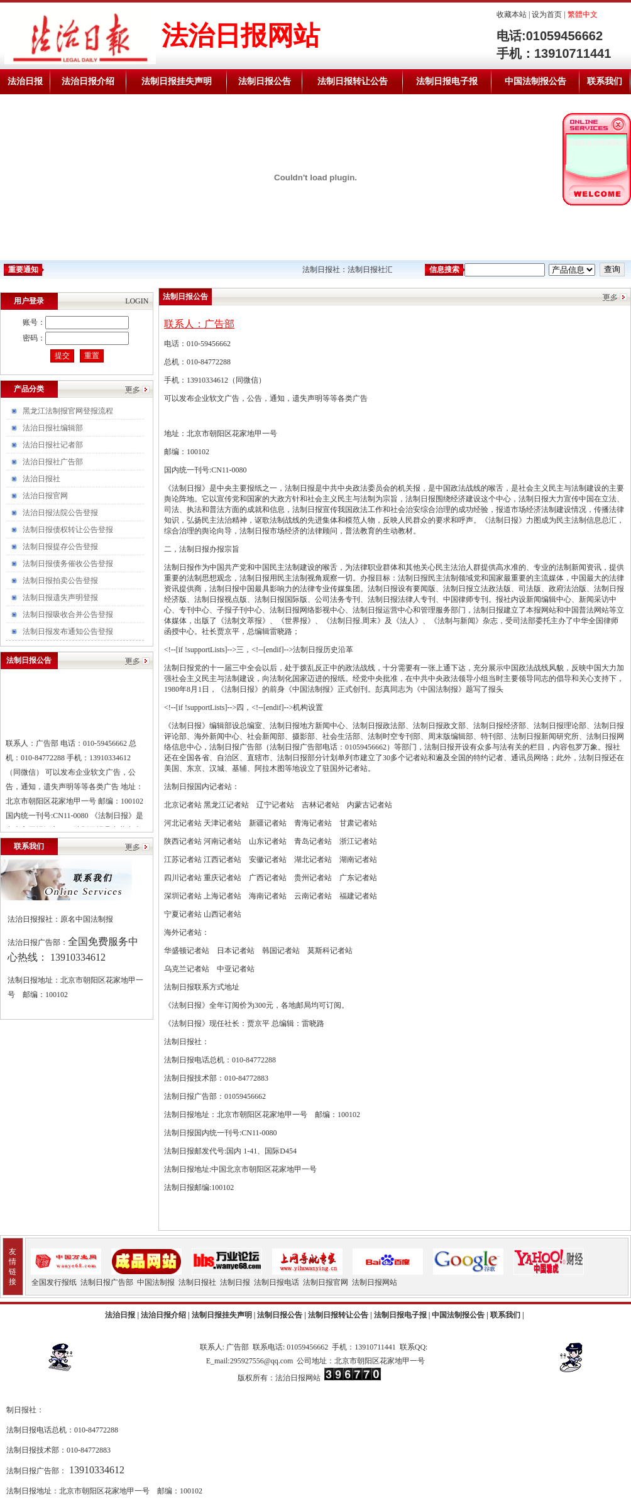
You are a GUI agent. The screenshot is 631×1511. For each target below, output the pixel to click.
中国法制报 (156, 1282)
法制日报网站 (374, 1282)
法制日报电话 (276, 1282)
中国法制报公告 (535, 81)
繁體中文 (583, 14)
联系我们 (604, 81)
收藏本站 (512, 14)
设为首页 (547, 14)
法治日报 (25, 81)
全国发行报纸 (54, 1282)
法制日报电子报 (447, 81)
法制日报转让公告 (352, 81)
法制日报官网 (325, 1282)
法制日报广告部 (106, 1282)
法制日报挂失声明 (176, 81)
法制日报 (235, 1282)
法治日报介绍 (88, 81)
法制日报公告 (264, 81)
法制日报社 (197, 1282)
